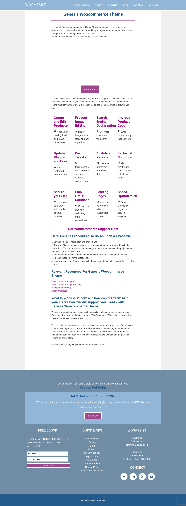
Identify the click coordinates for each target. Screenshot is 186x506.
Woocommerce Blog (61, 288)
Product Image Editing (81, 122)
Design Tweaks (81, 155)
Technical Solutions (125, 155)
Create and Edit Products (61, 122)
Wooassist (35, 5)
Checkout (92, 460)
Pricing (92, 442)
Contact (92, 449)
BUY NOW (93, 416)
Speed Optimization (127, 194)
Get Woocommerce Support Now (93, 229)
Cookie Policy (92, 467)
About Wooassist (59, 291)
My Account (92, 456)
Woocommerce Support (62, 281)
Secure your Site (60, 194)
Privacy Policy (92, 463)
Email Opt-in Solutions (82, 196)
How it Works (92, 438)
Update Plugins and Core (60, 157)
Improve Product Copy (124, 122)
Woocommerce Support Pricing (66, 284)
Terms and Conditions (92, 470)
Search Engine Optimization (106, 122)
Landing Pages (102, 194)
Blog (92, 445)
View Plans (90, 89)
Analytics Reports (103, 155)
